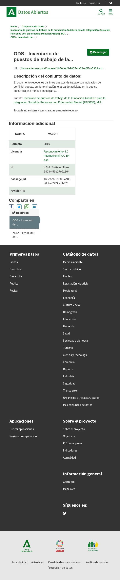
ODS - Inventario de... (22, 37)
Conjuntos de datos (33, 26)
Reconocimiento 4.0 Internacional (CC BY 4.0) (57, 155)
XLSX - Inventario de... (23, 235)
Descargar (98, 52)
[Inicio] (13, 26)
